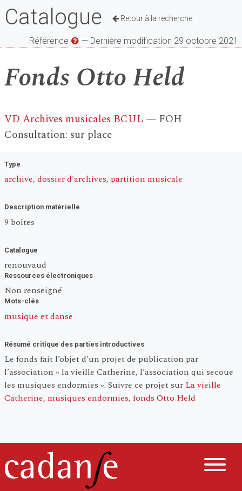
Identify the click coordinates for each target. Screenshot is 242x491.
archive (18, 178)
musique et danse (38, 316)
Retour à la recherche (152, 18)
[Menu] (215, 466)
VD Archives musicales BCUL (73, 119)
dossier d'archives (71, 178)
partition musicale (147, 178)
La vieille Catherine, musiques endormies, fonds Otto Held (112, 391)
